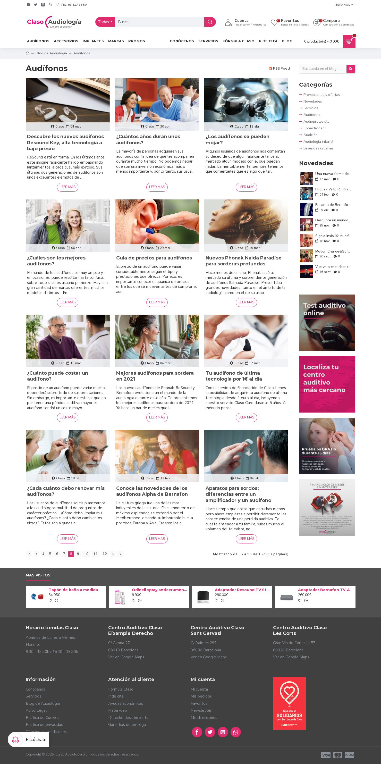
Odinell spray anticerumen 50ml (160, 589)
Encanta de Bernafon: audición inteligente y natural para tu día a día (333, 205)
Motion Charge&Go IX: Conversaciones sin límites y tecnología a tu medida (333, 251)
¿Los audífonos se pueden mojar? (237, 139)
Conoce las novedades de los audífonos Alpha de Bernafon (152, 491)
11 (95, 554)
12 (105, 554)
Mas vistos (38, 575)
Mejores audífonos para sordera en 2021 (155, 376)
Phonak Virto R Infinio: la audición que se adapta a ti (333, 189)
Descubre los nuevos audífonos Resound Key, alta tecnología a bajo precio (65, 143)
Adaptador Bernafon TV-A (324, 589)
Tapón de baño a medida (73, 589)
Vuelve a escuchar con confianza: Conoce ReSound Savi (333, 267)
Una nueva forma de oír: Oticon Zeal (333, 174)
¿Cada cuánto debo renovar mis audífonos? (66, 491)
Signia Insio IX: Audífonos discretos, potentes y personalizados (333, 236)
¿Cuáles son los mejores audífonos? (56, 261)
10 (86, 554)
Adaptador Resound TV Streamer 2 (242, 589)
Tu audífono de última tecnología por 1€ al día (234, 376)
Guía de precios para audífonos (154, 258)
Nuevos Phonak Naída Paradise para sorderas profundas (244, 261)
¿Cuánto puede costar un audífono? (57, 376)
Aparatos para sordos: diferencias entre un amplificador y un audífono (238, 494)
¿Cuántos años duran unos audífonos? (148, 139)
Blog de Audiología (51, 53)
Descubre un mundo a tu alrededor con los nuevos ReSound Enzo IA (333, 220)
